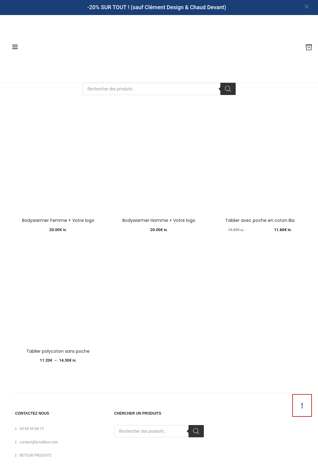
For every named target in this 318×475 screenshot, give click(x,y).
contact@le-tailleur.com (39, 442)
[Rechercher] (228, 89)
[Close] (310, 6)
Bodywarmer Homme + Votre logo (158, 220)
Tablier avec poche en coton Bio (260, 220)
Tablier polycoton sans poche (58, 351)
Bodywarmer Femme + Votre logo (58, 220)
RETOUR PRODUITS (35, 455)
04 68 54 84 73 (32, 429)
